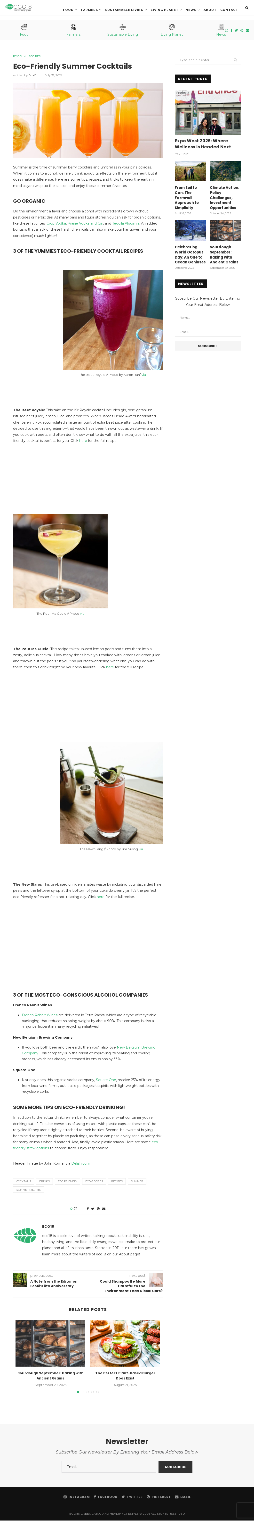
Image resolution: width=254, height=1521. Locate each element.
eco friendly (67, 1182)
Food (68, 10)
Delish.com (80, 1163)
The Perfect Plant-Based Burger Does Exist (125, 1376)
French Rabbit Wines (39, 1015)
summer (137, 1182)
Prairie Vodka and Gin (85, 224)
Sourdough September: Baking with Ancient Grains (50, 1376)
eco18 (33, 75)
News (191, 10)
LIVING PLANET (164, 10)
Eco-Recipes (94, 1182)
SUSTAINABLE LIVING (124, 10)
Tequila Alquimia (125, 224)
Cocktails (23, 1182)
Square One (106, 1080)
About (210, 10)
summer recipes (28, 1190)
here (83, 441)
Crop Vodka (56, 224)
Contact (229, 10)
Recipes (37, 57)
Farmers (89, 10)
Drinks (44, 1182)
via (144, 375)
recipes (117, 1182)
